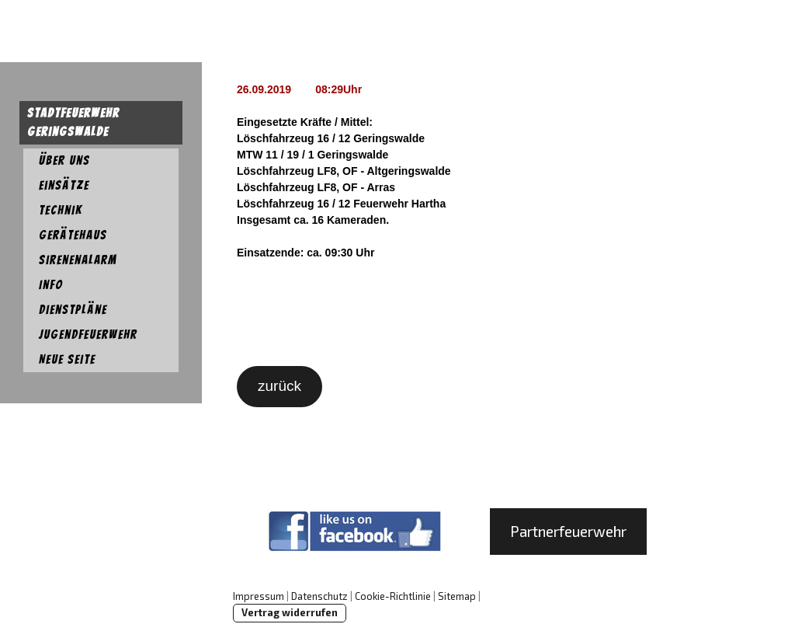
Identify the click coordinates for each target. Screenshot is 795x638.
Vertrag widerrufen (289, 612)
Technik (60, 210)
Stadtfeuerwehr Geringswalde (73, 122)
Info (51, 284)
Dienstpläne (73, 309)
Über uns (64, 160)
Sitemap (457, 596)
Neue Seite (67, 359)
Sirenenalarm (78, 260)
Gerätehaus (73, 235)
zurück (279, 386)
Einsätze (64, 185)
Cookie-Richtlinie (393, 596)
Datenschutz (319, 596)
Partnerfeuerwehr (568, 531)
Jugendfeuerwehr (88, 334)
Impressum (258, 596)
